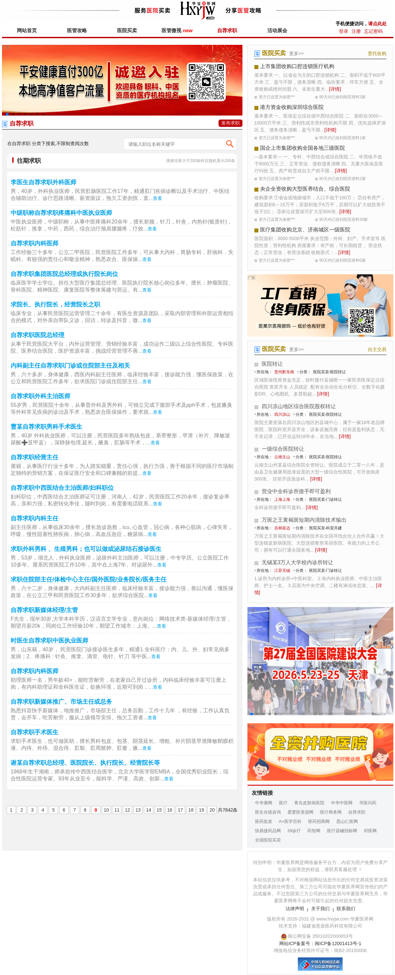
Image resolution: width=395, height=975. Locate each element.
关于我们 (320, 908)
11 (117, 810)
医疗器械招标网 (342, 830)
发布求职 (230, 123)
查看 (157, 198)
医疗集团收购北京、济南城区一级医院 (305, 229)
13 (138, 810)
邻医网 (370, 830)
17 (180, 810)
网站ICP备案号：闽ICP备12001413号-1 (320, 943)
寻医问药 (367, 802)
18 (191, 810)
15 (159, 810)
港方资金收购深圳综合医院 (292, 107)
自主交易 (377, 349)
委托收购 (377, 53)
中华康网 (263, 802)
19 (201, 810)
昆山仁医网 (347, 821)
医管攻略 (77, 30)
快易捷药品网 (268, 830)
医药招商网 (319, 821)
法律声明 (295, 908)
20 (212, 810)
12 (127, 810)
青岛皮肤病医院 (309, 802)
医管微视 (177, 30)
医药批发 (263, 821)
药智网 (313, 830)
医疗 (283, 802)
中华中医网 (342, 802)
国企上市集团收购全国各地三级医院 (302, 148)
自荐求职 (227, 30)
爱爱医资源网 (300, 812)
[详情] (335, 89)
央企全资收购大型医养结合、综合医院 (305, 189)
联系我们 (346, 908)
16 (169, 810)
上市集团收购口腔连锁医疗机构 (297, 66)
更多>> (296, 53)
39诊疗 (294, 830)
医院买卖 (127, 30)
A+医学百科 (290, 821)
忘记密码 (373, 31)
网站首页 (27, 30)
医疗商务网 (331, 812)
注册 (356, 31)
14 (148, 810)
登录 (343, 31)
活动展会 (277, 30)
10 (106, 810)
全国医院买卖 (268, 840)
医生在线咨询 (268, 812)
